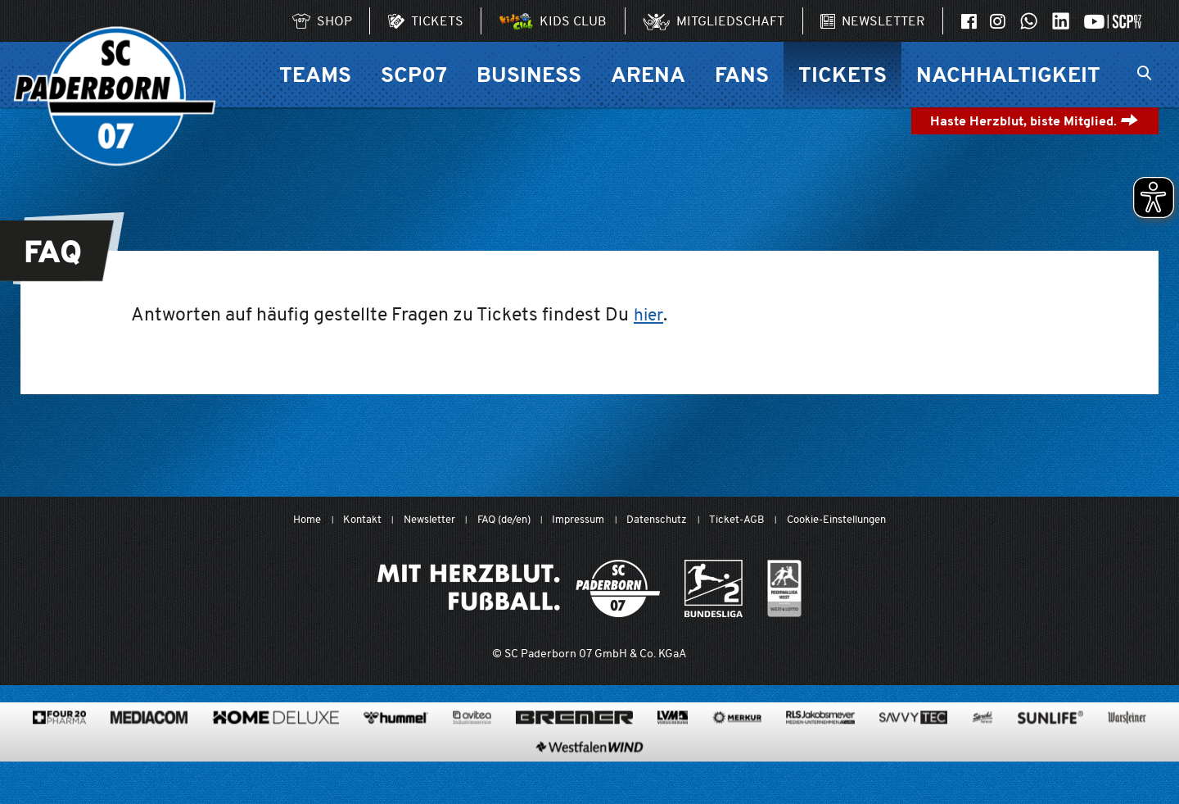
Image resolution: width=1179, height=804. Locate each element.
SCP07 (414, 74)
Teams (315, 74)
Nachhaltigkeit (1008, 74)
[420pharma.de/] (59, 759)
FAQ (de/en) (494, 520)
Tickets (842, 74)
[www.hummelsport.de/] (395, 759)
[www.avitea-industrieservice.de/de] (472, 759)
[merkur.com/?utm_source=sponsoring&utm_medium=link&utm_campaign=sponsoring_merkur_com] (737, 759)
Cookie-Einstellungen (857, 520)
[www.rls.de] (820, 759)
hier (650, 313)
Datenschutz (662, 520)
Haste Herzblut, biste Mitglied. (1034, 121)
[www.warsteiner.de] (1127, 759)
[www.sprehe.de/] (982, 759)
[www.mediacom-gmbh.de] (149, 759)
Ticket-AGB (748, 520)
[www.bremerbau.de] (574, 759)
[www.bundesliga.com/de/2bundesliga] (713, 589)
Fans (742, 74)
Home (280, 520)
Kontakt (339, 520)
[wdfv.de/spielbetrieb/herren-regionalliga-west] (785, 589)
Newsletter (411, 520)
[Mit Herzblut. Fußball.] (518, 589)
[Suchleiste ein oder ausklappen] (1144, 74)
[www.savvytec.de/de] (913, 759)
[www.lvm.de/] (672, 759)
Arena (648, 74)
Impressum (577, 520)
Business (529, 74)
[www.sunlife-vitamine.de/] (1050, 759)
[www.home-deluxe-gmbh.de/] (275, 759)
